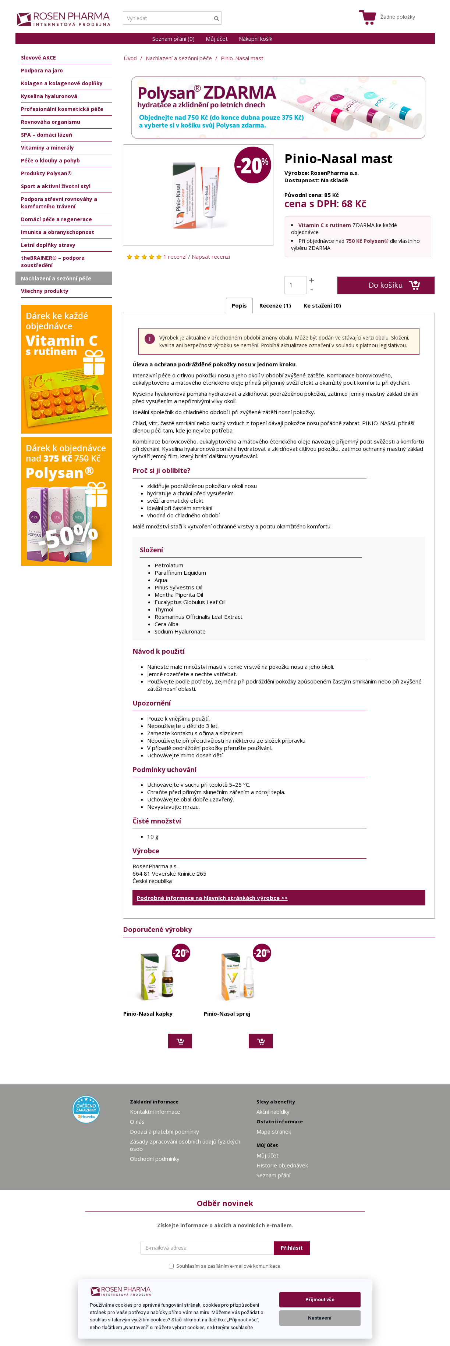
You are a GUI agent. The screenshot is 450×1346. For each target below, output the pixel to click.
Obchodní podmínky (155, 1158)
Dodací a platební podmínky (164, 1131)
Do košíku (394, 285)
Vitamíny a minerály (47, 147)
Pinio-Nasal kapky (148, 1014)
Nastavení (320, 1318)
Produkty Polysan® (46, 173)
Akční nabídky (273, 1111)
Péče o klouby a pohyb (50, 160)
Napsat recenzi (211, 256)
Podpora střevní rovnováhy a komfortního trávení (59, 202)
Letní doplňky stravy (48, 244)
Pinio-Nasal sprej (227, 1014)
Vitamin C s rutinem (324, 225)
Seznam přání (273, 1175)
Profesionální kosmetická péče (62, 108)
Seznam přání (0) (173, 38)
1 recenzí (175, 256)
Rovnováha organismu (50, 121)
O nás (137, 1121)
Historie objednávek (282, 1165)
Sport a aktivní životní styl (56, 186)
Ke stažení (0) (322, 305)
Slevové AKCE (38, 57)
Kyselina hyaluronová (49, 96)
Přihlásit (292, 1247)
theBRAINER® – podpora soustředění (53, 261)
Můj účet (217, 38)
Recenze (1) (275, 305)
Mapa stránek (273, 1131)
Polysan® (376, 240)
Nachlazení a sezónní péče (179, 58)
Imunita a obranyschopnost (57, 232)
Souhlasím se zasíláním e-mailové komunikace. (225, 1266)
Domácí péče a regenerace (56, 219)
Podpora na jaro (42, 70)
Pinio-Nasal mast (242, 58)
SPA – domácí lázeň (46, 134)
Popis (239, 305)
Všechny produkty (44, 290)
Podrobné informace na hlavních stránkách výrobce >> (212, 897)
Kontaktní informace (155, 1111)
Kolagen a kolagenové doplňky (62, 83)
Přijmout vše (319, 1299)
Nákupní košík (255, 38)
